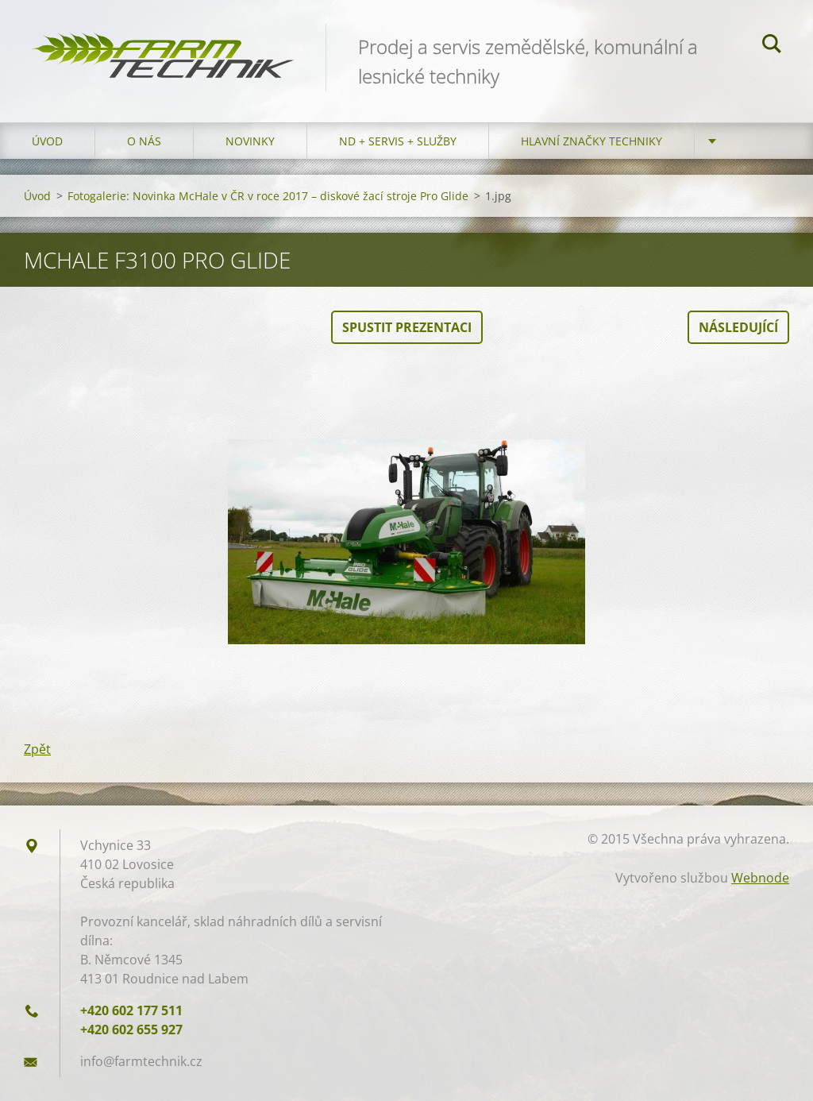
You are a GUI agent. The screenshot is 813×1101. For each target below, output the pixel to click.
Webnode (760, 878)
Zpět (37, 749)
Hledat (771, 46)
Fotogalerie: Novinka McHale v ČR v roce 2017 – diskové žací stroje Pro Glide (267, 195)
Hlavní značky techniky (591, 141)
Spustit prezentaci (407, 327)
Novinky (250, 141)
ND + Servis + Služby (398, 141)
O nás (144, 141)
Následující (738, 327)
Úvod (47, 141)
